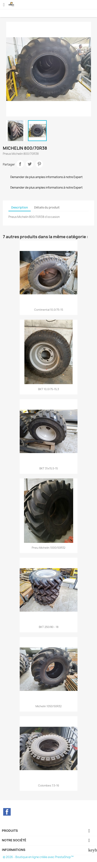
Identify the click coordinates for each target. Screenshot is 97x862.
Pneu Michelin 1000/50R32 (48, 547)
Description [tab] (19, 207)
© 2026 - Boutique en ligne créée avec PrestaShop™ (38, 857)
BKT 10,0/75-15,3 (48, 389)
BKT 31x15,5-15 (48, 468)
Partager (20, 164)
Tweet (29, 164)
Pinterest (39, 164)
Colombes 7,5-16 (48, 785)
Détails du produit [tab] (47, 207)
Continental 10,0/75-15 (48, 309)
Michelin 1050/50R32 (48, 706)
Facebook (7, 812)
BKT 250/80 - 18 (48, 627)
